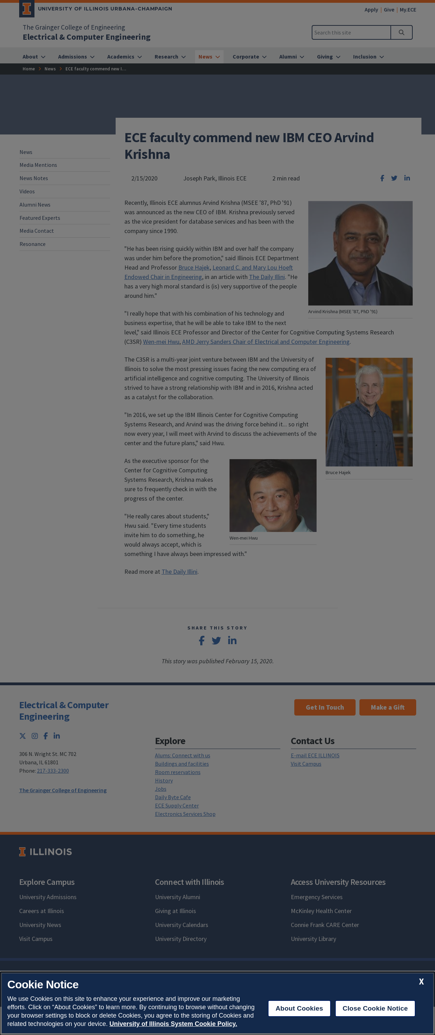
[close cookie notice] (421, 981)
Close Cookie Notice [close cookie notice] (375, 1008)
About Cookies (299, 1008)
